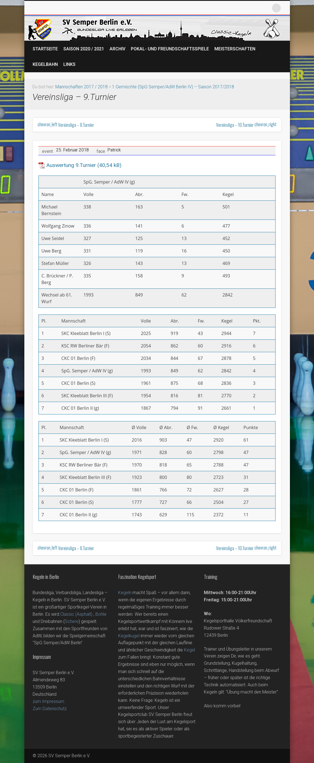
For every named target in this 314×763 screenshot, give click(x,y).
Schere (72, 621)
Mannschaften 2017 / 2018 (81, 86)
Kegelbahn (45, 64)
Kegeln (124, 592)
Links (69, 64)
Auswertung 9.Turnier (71, 165)
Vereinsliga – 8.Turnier (66, 125)
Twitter (252, 8)
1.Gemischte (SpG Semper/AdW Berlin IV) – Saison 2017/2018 (173, 86)
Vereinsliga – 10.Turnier (246, 125)
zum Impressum (48, 701)
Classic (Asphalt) (76, 614)
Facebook (239, 8)
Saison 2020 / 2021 (83, 48)
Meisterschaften (234, 48)
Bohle (101, 614)
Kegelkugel (128, 635)
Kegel (189, 650)
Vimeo (265, 8)
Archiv (117, 48)
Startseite (45, 48)
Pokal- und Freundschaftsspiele (170, 48)
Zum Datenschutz (50, 708)
